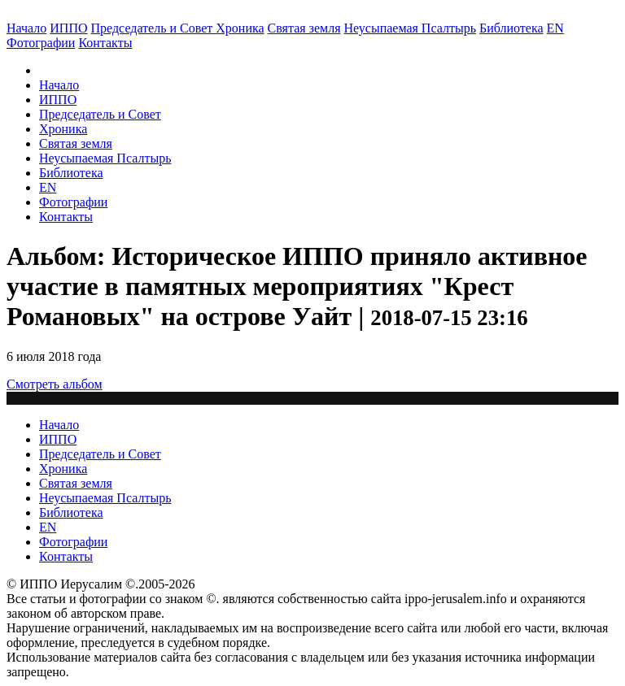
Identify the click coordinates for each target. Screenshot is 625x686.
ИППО (68, 28)
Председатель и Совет (153, 28)
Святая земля (304, 28)
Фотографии (73, 202)
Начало (26, 28)
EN (555, 28)
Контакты (66, 217)
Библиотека (511, 28)
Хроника (240, 28)
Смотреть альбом (55, 384)
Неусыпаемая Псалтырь (410, 28)
